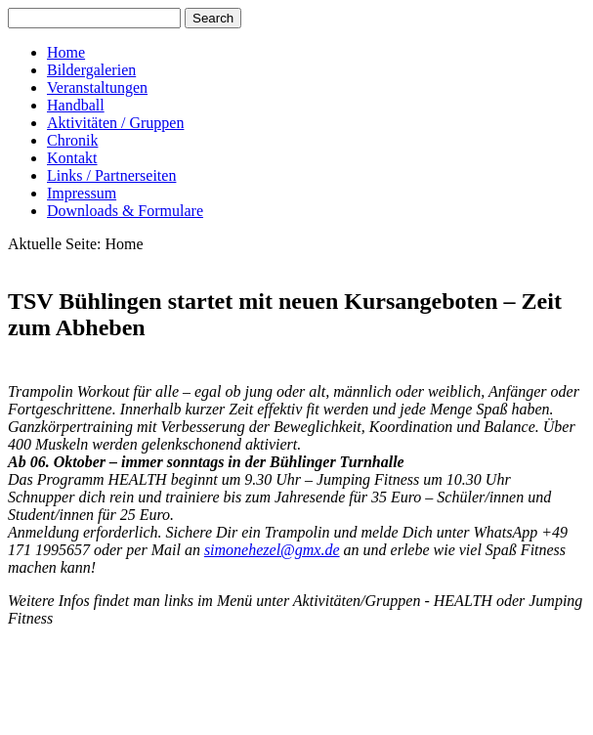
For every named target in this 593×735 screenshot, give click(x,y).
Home (66, 52)
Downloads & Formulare (125, 210)
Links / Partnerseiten (111, 175)
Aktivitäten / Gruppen (115, 122)
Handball (76, 105)
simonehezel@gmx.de (272, 549)
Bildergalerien (91, 70)
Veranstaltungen (97, 87)
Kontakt (72, 158)
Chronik (72, 140)
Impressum (81, 193)
